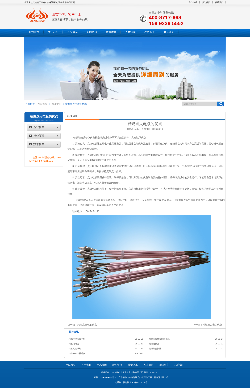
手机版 (126, 382)
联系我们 (219, 2)
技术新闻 (38, 144)
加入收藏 (193, 2)
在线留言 (164, 365)
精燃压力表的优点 (212, 324)
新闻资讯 (117, 365)
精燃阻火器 (154, 344)
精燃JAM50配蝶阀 (77, 353)
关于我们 (86, 365)
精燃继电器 (74, 344)
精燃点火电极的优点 (44, 116)
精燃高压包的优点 (87, 324)
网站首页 (42, 104)
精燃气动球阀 (75, 348)
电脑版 (118, 382)
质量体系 (133, 365)
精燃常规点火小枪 (77, 339)
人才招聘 (148, 365)
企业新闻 (38, 127)
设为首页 (206, 2)
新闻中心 (56, 104)
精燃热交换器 (155, 348)
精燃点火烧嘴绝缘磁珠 (159, 339)
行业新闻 (38, 135)
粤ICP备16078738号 (138, 382)
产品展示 (102, 365)
